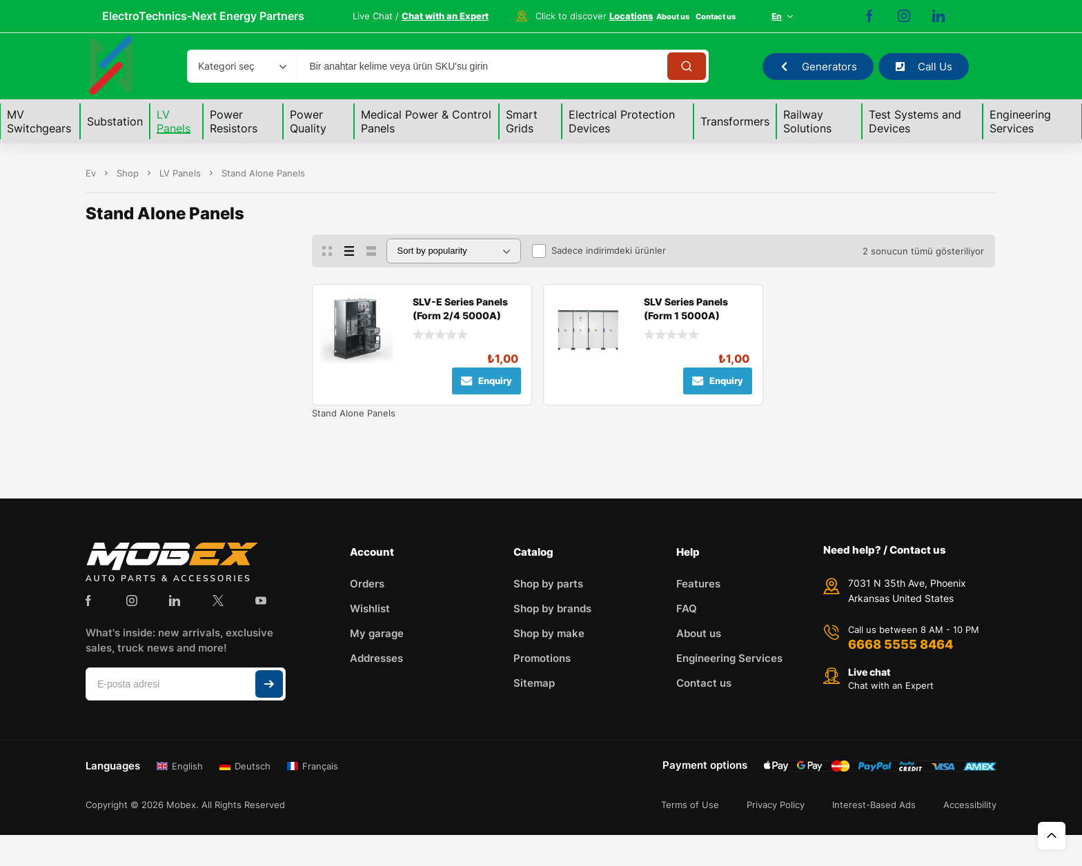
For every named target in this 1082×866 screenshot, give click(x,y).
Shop (128, 173)
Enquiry (486, 381)
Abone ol (269, 684)
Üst (1052, 836)
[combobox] (242, 66)
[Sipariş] (453, 251)
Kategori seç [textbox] (226, 66)
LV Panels (180, 173)
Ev (91, 173)
